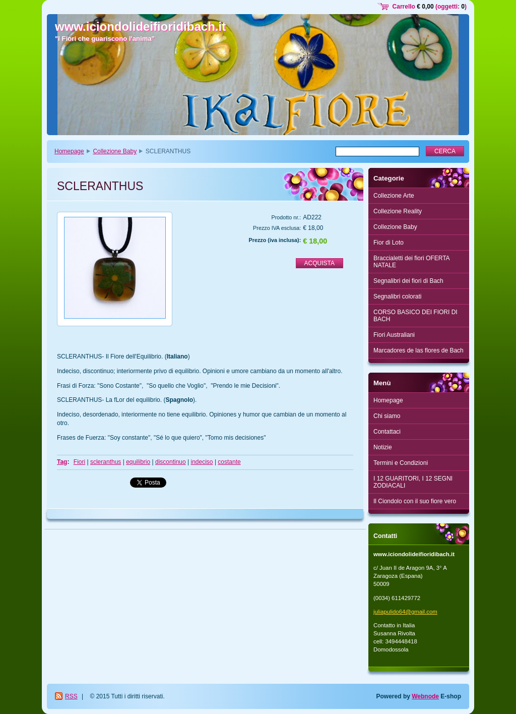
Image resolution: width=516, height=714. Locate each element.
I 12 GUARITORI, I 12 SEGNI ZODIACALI (413, 482)
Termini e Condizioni (400, 462)
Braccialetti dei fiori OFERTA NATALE (411, 262)
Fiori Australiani (394, 334)
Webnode (425, 696)
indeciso (202, 461)
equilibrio (138, 461)
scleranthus (105, 461)
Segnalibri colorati (397, 296)
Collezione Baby (115, 151)
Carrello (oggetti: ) (430, 6)
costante (229, 461)
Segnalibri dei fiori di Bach (408, 280)
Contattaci (387, 431)
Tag (62, 461)
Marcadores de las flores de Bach (418, 350)
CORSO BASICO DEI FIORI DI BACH (415, 316)
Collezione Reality (397, 211)
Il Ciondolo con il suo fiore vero (414, 501)
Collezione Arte (393, 195)
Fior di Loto (388, 242)
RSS (71, 696)
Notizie (382, 447)
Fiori (79, 461)
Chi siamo (386, 416)
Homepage (69, 151)
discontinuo (170, 461)
